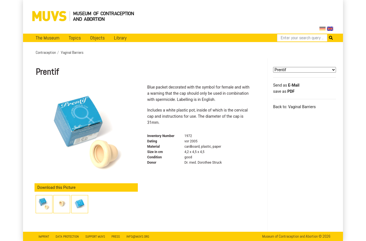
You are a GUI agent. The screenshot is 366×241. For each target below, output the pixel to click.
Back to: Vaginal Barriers (294, 107)
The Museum (48, 37)
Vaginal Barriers (72, 52)
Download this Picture (56, 187)
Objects (97, 37)
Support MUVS (95, 236)
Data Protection (67, 236)
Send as (286, 85)
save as (283, 91)
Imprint (43, 236)
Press (115, 236)
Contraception (46, 52)
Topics (75, 37)
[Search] (302, 37)
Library (120, 37)
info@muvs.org (137, 236)
